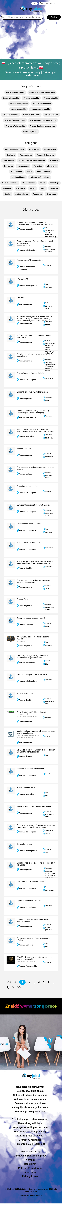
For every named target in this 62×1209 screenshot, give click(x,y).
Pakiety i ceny (30, 1176)
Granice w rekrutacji (30, 1139)
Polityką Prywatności (35, 1195)
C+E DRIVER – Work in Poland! (30, 882)
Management (23, 166)
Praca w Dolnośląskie (15, 92)
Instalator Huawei (24, 448)
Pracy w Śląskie (51, 115)
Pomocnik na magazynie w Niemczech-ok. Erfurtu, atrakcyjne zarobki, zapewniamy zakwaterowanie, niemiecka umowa (34, 319)
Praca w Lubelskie (11, 98)
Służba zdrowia (21, 194)
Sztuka (7, 194)
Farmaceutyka (26, 155)
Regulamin (30, 1164)
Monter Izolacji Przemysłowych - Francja (34, 806)
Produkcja (54, 183)
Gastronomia (8, 160)
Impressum (30, 1172)
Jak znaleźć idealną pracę (30, 1086)
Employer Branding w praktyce (30, 1127)
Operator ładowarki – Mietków (29, 901)
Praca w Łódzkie (51, 98)
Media (29, 172)
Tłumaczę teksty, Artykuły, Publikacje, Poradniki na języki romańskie (32, 657)
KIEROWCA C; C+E (25, 693)
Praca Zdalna (22, 279)
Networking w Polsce (30, 1123)
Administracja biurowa (14, 149)
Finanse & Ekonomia (45, 155)
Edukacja (11, 155)
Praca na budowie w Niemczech (30, 769)
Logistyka (8, 166)
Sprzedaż (54, 188)
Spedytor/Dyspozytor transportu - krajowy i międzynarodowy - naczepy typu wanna (34, 562)
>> (19, 987)
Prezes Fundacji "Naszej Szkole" (30, 373)
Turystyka (37, 194)
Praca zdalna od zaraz (26, 788)
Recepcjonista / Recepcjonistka (30, 260)
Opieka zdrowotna (9, 183)
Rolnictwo (7, 188)
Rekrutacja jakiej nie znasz (30, 1111)
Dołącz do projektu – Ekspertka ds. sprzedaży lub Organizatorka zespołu (36, 751)
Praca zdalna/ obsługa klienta (29, 524)
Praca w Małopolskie (19, 104)
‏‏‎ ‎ (34, 3)
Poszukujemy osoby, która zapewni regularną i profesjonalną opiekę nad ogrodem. (36, 826)
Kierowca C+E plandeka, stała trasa (32, 674)
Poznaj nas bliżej (30, 1151)
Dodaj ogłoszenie (47, 3)
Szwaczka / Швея (24, 844)
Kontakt (30, 1159)
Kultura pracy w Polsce (30, 1135)
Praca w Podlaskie (10, 115)
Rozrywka (20, 188)
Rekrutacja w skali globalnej (30, 1131)
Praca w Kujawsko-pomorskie (42, 92)
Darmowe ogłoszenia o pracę (30, 1155)
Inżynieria (54, 160)
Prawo (42, 183)
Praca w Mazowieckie (42, 104)
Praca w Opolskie (18, 109)
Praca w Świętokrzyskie (15, 120)
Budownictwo (50, 149)
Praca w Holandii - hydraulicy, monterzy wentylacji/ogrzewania (33, 581)
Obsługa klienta (18, 177)
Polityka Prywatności (30, 1168)
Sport (42, 188)
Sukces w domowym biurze (30, 1103)
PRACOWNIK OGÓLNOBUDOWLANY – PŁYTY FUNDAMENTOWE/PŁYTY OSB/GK (35, 431)
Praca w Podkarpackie (40, 109)
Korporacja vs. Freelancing (30, 1144)
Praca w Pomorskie (31, 115)
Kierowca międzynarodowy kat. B (31, 618)
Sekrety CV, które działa (30, 1091)
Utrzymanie (52, 166)
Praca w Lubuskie (31, 98)
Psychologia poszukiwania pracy (30, 1119)
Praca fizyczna (28, 183)
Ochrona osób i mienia (39, 177)
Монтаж (20, 298)
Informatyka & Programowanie (32, 160)
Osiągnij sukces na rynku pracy (30, 1107)
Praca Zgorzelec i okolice (27, 486)
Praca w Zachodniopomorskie (42, 126)
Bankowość (34, 149)
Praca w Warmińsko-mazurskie (43, 120)
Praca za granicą (30, 131)
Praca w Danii (22, 599)
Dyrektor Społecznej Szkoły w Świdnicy (33, 505)
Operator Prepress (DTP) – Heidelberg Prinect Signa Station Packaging (33, 412)
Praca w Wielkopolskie (15, 126)
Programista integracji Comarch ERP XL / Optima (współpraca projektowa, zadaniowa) (35, 223)
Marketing (38, 166)
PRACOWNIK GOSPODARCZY (30, 543)
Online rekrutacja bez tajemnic (30, 1095)
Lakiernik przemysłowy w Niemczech (32, 392)
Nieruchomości (43, 172)
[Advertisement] (31, 39)
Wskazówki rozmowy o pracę (30, 1099)
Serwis (32, 188)
